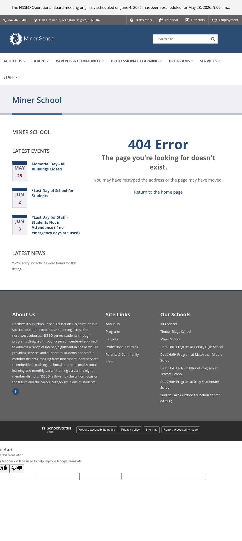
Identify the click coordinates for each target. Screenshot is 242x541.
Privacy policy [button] (130, 429)
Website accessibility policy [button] (96, 429)
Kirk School (168, 324)
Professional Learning (122, 347)
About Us (113, 324)
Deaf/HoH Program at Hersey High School (191, 347)
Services (112, 339)
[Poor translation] (16, 468)
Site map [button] (152, 429)
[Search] (213, 39)
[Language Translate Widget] (141, 20)
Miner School (31, 131)
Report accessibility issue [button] (181, 429)
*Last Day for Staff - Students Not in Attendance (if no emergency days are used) (56, 225)
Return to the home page (158, 192)
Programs (113, 331)
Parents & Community (122, 354)
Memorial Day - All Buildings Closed (48, 166)
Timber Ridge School (175, 331)
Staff (109, 362)
